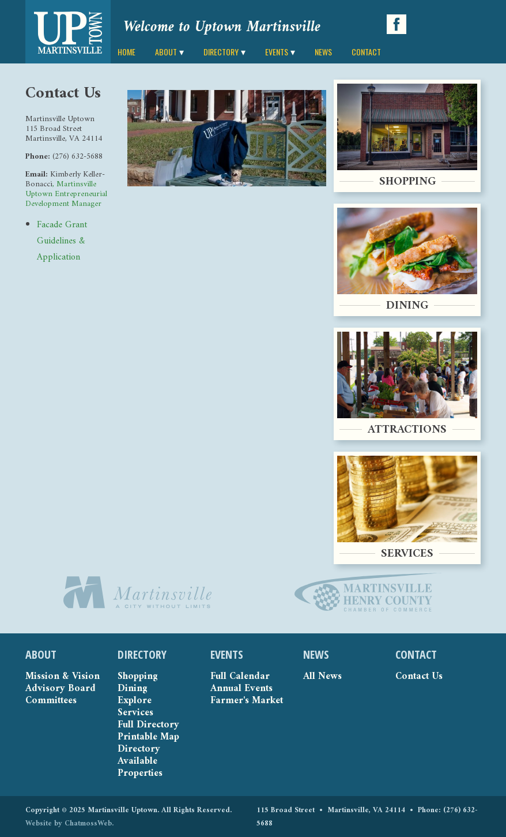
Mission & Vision (62, 677)
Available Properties (140, 768)
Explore (135, 701)
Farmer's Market (246, 701)
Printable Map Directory (148, 743)
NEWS (323, 52)
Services (135, 713)
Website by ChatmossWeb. (69, 823)
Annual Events (241, 689)
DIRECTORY (221, 52)
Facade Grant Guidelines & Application (62, 241)
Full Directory (148, 725)
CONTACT (366, 52)
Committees (51, 701)
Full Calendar (240, 677)
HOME (126, 52)
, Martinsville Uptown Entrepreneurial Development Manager (66, 194)
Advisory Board (60, 689)
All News (322, 677)
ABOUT (166, 52)
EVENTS (276, 52)
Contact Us (419, 677)
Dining (132, 689)
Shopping (137, 677)
